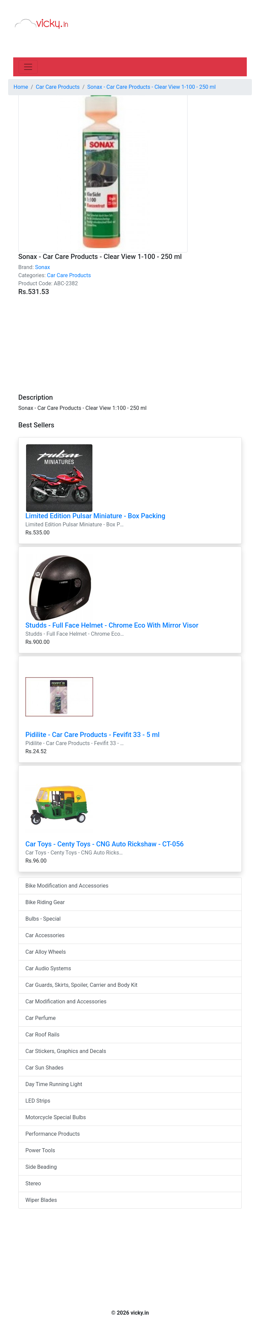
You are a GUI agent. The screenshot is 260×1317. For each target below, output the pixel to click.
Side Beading (41, 1167)
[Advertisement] (130, 340)
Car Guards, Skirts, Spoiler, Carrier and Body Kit (81, 985)
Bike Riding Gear (45, 902)
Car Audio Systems (48, 968)
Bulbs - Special (43, 919)
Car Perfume (40, 1018)
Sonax (42, 267)
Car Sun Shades (44, 1067)
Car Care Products (69, 275)
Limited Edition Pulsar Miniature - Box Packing (95, 516)
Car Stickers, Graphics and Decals (65, 1051)
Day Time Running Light (53, 1084)
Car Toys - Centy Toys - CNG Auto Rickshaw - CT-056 (104, 844)
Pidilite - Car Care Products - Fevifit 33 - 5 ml (92, 735)
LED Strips (37, 1101)
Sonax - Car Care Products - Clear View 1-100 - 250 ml (151, 87)
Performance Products (52, 1134)
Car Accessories (45, 935)
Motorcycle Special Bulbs (55, 1117)
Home (21, 87)
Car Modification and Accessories (65, 1001)
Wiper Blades (41, 1200)
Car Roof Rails (42, 1034)
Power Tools (40, 1150)
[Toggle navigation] (28, 67)
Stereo (33, 1183)
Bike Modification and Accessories (66, 886)
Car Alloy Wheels (45, 952)
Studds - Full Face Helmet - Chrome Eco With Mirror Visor (111, 625)
